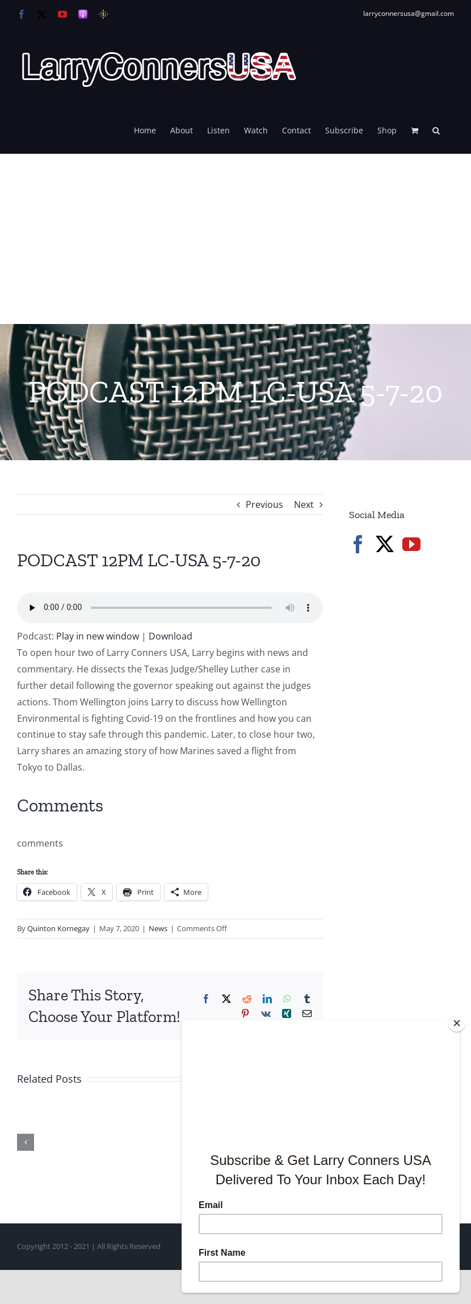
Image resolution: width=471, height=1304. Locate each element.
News (158, 928)
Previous (264, 504)
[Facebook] (358, 544)
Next (304, 504)
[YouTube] (411, 544)
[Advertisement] (235, 238)
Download (170, 636)
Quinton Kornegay (58, 928)
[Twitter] (385, 544)
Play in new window (97, 636)
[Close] (456, 1023)
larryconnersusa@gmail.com (408, 13)
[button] (436, 129)
